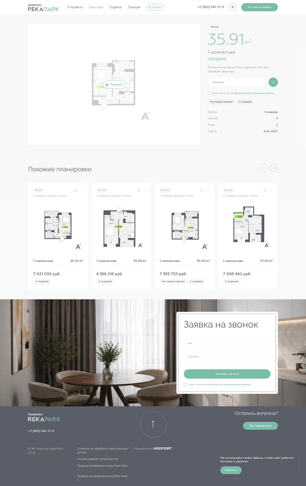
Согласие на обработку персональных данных (102, 450)
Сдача (212, 131)
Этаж (211, 125)
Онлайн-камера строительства (97, 458)
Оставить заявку (259, 7)
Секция (213, 118)
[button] (274, 168)
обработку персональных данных (253, 93)
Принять (231, 470)
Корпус (213, 112)
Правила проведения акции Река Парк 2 (102, 478)
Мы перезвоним (260, 425)
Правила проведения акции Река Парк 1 (102, 467)
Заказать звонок (227, 374)
